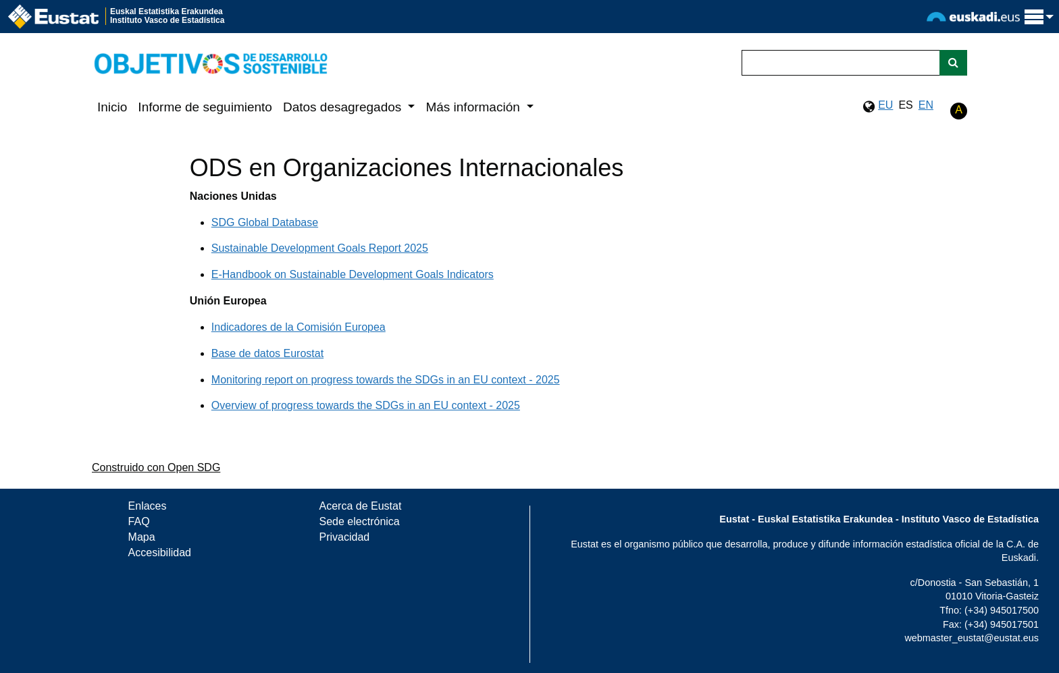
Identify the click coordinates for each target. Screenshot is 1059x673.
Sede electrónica (359, 521)
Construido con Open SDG (156, 467)
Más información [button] (474, 107)
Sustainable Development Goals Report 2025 (319, 248)
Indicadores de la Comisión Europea (298, 327)
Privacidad (344, 537)
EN (926, 105)
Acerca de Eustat (360, 506)
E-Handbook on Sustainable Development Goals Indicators (352, 274)
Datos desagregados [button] (344, 107)
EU (885, 105)
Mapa (141, 537)
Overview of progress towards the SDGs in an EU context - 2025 (365, 405)
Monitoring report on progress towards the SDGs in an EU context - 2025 (385, 379)
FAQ (139, 521)
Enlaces (147, 506)
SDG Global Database (264, 222)
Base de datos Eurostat (267, 353)
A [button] (958, 109)
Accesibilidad (159, 552)
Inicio (112, 107)
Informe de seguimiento (205, 107)
